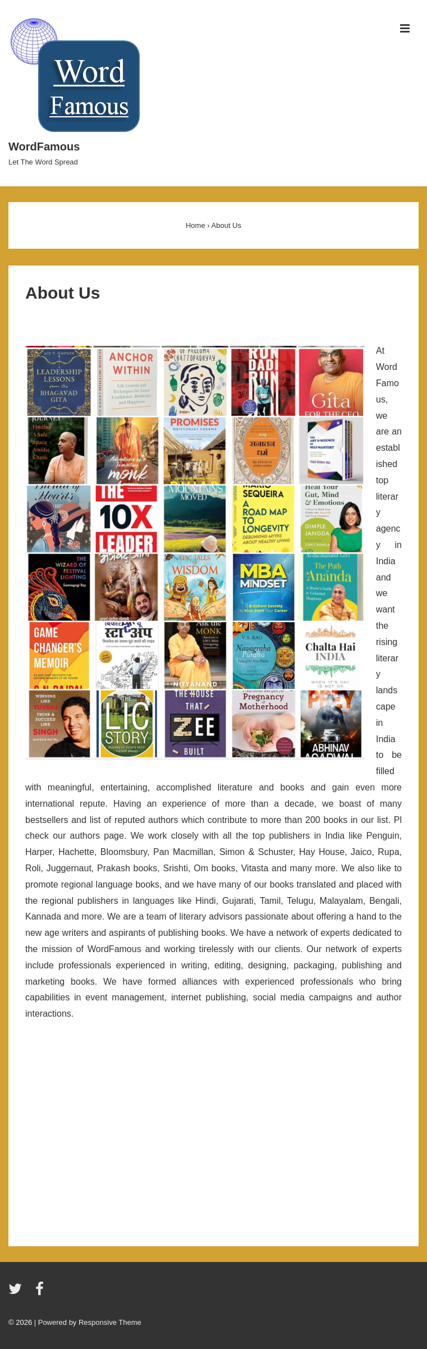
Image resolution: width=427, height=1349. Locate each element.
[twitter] (17, 1292)
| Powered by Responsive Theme (87, 1322)
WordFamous (44, 146)
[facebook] (41, 1292)
